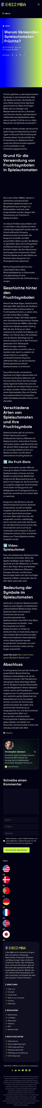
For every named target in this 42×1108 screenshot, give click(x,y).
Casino (7, 26)
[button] (39, 4)
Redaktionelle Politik (15, 1050)
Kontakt (11, 992)
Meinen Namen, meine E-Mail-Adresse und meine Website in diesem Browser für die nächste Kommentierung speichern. (21, 840)
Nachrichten (12, 1015)
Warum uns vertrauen (16, 998)
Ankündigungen (14, 1056)
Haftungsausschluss (16, 1047)
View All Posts (13, 767)
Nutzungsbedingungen (17, 1044)
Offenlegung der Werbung (18, 1053)
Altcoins (11, 1024)
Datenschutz (13, 1041)
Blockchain (12, 1021)
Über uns (11, 989)
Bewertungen (13, 1029)
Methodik (11, 1004)
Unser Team (12, 995)
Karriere (11, 1001)
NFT (9, 1026)
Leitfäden (11, 1018)
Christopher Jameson (13, 47)
